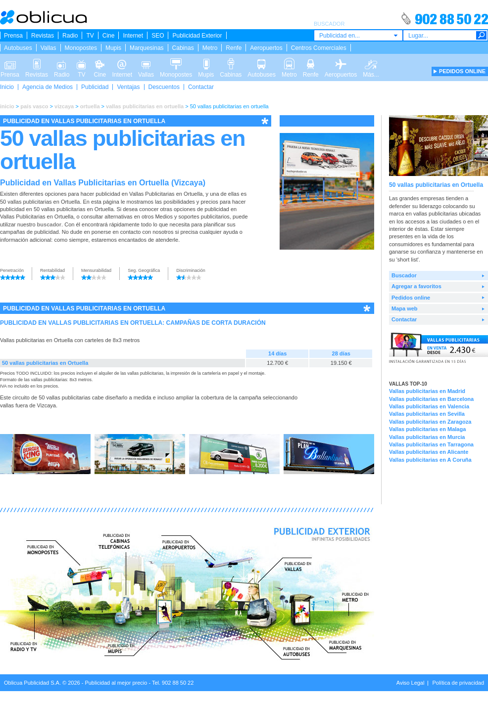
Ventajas (128, 87)
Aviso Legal (410, 683)
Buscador (404, 275)
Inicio (7, 87)
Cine (108, 35)
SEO (157, 35)
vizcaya (64, 106)
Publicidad (94, 87)
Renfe (234, 47)
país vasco (34, 106)
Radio (70, 35)
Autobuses (18, 47)
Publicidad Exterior (197, 35)
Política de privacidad (458, 683)
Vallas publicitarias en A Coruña (430, 460)
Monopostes (81, 47)
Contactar (201, 87)
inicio (7, 106)
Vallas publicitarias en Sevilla (427, 414)
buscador (49, 224)
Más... (371, 63)
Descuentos (164, 87)
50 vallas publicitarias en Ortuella (45, 363)
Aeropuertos (266, 47)
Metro (210, 47)
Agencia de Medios (47, 87)
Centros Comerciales (318, 47)
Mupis (113, 47)
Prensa (13, 35)
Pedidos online (410, 298)
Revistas (42, 35)
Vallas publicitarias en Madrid (427, 391)
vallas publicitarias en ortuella (145, 106)
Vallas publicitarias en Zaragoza (430, 422)
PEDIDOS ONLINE (462, 71)
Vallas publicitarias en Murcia (427, 437)
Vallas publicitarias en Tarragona (431, 444)
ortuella (90, 106)
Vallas (48, 47)
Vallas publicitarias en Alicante (428, 452)
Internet (133, 35)
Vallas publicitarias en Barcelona (431, 399)
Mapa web (404, 308)
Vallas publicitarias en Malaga (427, 429)
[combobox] (358, 35)
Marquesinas (147, 47)
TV (90, 35)
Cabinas (183, 47)
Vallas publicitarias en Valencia (429, 406)
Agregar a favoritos (416, 286)
